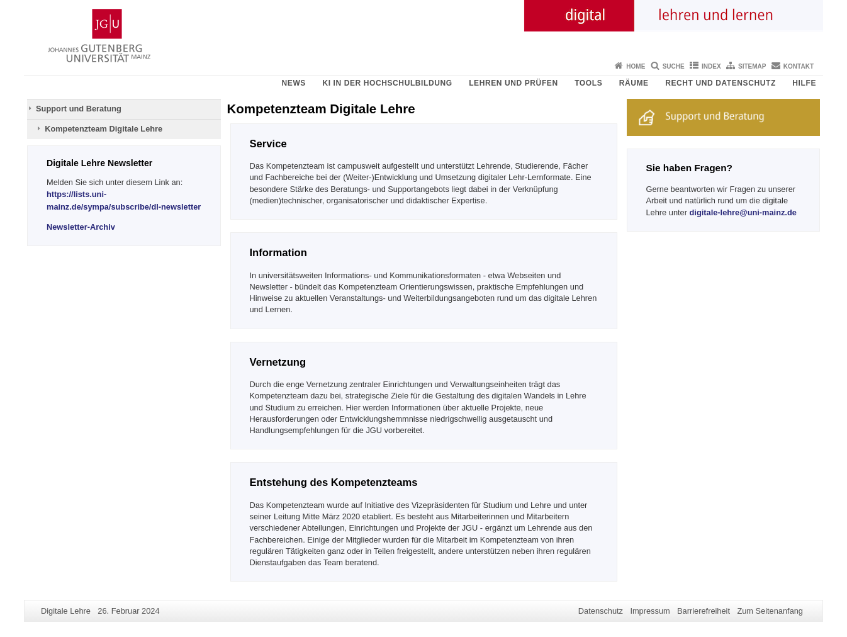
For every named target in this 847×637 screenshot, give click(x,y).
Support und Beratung (78, 108)
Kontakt (798, 66)
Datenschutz (600, 611)
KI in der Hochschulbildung (387, 83)
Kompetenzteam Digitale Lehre (103, 128)
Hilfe (804, 83)
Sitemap (752, 66)
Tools (588, 83)
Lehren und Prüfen (513, 83)
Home (635, 66)
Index (711, 66)
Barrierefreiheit (703, 611)
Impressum (650, 611)
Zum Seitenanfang (770, 611)
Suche (674, 66)
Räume (634, 83)
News (294, 83)
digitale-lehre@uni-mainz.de (743, 212)
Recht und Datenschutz (720, 83)
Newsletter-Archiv (81, 227)
